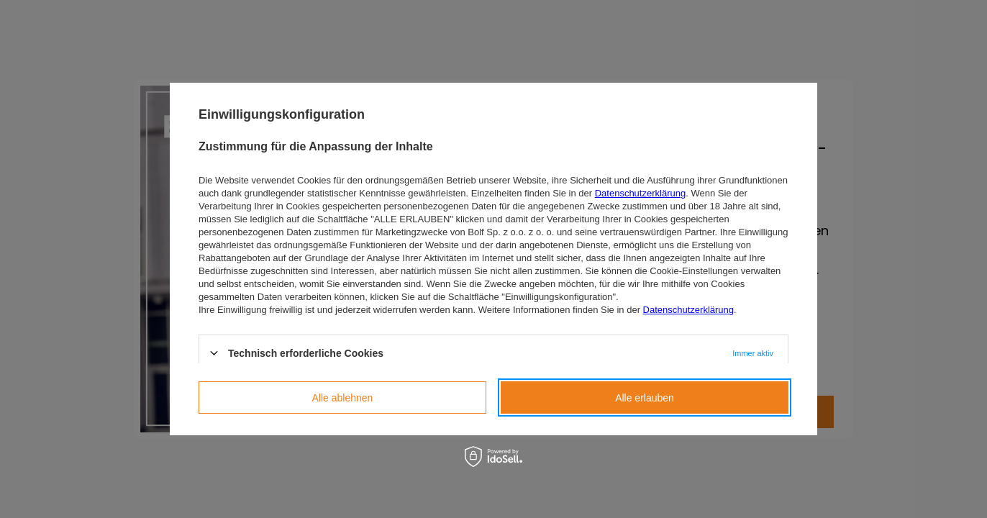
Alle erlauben (644, 398)
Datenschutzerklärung (640, 193)
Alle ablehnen (342, 398)
